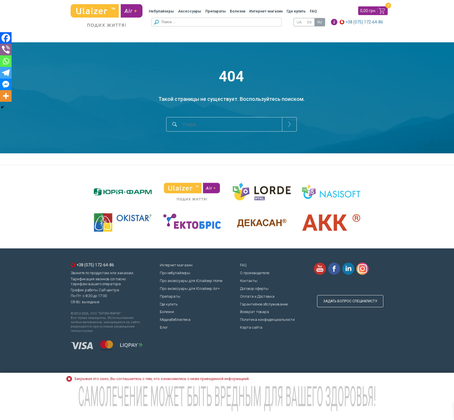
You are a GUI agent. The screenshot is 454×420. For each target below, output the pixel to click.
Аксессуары (189, 11)
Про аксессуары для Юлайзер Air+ (190, 288)
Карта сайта (251, 327)
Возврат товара (254, 312)
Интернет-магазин (266, 11)
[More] (6, 96)
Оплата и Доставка (257, 296)
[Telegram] (6, 73)
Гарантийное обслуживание (264, 304)
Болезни (237, 11)
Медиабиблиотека (175, 319)
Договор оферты (254, 288)
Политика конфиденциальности (267, 319)
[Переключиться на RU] (319, 22)
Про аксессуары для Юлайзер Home (191, 281)
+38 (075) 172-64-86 (364, 22)
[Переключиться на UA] (299, 22)
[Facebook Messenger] (6, 84)
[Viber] (6, 49)
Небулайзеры (161, 11)
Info (334, 22)
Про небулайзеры (175, 273)
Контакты (248, 281)
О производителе (254, 273)
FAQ (313, 11)
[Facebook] (6, 38)
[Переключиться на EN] (309, 22)
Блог (164, 327)
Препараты (215, 11)
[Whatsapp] (6, 61)
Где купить (296, 11)
